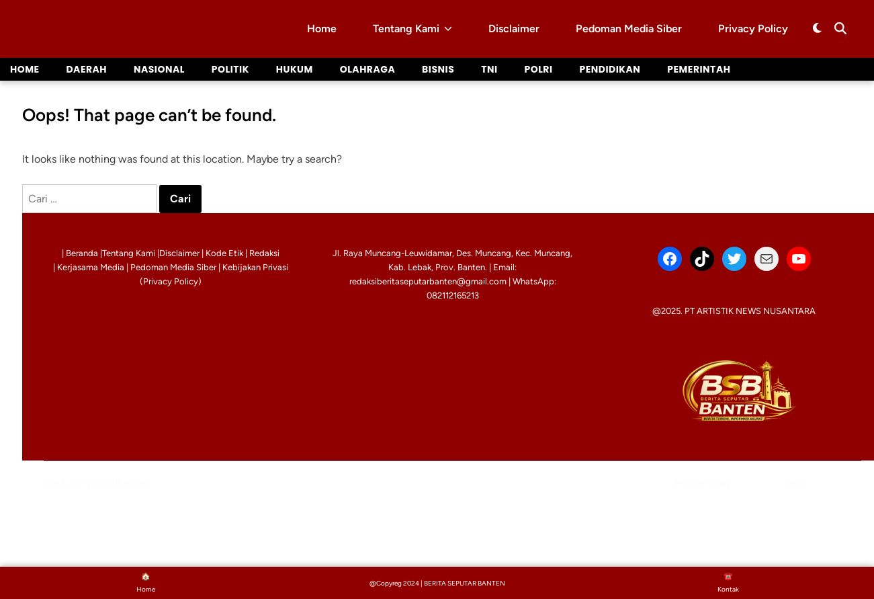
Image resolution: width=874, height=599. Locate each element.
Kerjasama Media (90, 267)
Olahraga (368, 69)
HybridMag (833, 483)
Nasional (159, 69)
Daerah (87, 69)
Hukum (295, 69)
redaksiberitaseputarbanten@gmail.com (428, 281)
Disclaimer (513, 28)
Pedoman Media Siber (629, 28)
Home (322, 28)
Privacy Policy (753, 28)
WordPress (759, 483)
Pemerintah (700, 69)
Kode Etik (224, 253)
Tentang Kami (412, 29)
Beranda (82, 253)
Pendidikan (611, 69)
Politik (231, 69)
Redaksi (264, 253)
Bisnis (439, 69)
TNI (490, 69)
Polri (539, 69)
